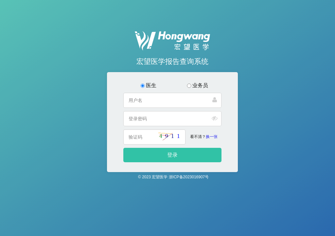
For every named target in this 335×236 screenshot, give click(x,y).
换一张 (212, 136)
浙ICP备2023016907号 (189, 177)
